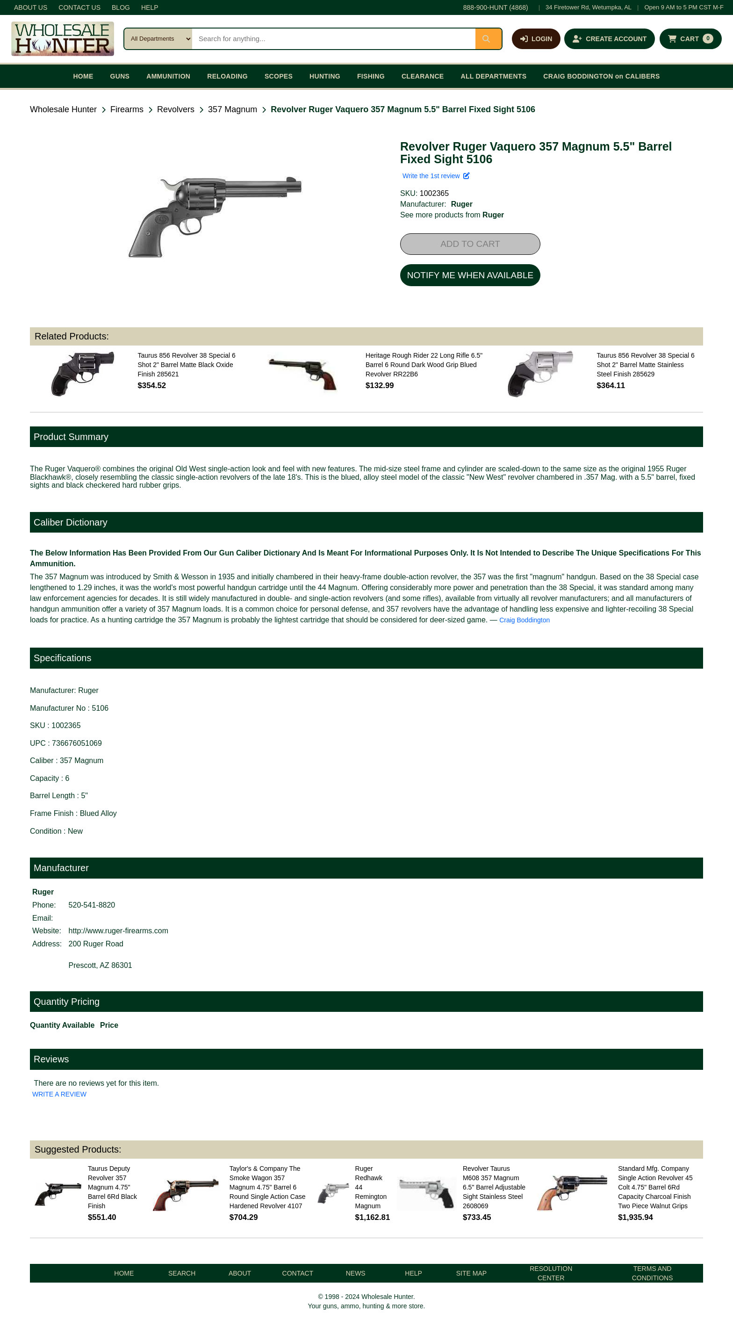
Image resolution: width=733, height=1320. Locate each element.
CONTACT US (79, 7)
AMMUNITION (168, 76)
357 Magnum (232, 109)
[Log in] (536, 39)
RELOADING (227, 76)
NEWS (356, 1273)
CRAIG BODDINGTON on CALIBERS (601, 76)
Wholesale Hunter (63, 109)
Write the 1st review (436, 176)
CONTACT (298, 1273)
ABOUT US (30, 7)
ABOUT (240, 1273)
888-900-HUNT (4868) (495, 7)
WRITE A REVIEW (59, 1094)
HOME (83, 76)
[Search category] (158, 39)
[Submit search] (488, 39)
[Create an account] (609, 39)
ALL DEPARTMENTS (493, 76)
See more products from (452, 215)
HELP (149, 7)
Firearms (127, 109)
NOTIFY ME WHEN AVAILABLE (470, 275)
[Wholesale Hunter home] (62, 39)
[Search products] (333, 39)
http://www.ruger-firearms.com (118, 931)
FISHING (371, 76)
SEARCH (181, 1273)
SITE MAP (471, 1273)
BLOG (121, 7)
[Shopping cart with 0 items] (691, 39)
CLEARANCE (423, 76)
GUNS (120, 76)
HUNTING (324, 76)
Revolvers (175, 109)
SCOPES (279, 76)
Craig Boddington (524, 620)
